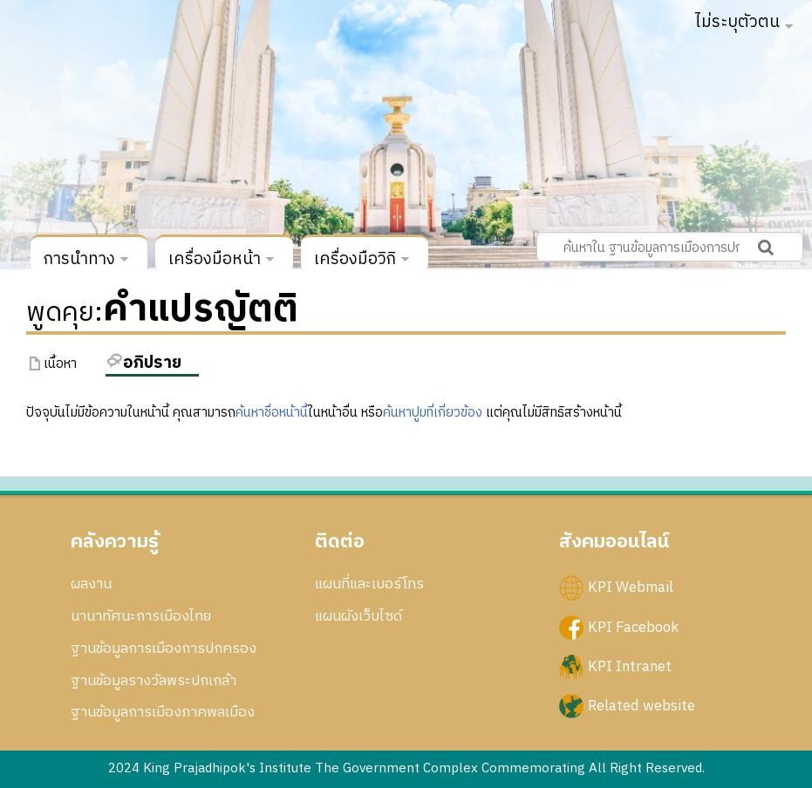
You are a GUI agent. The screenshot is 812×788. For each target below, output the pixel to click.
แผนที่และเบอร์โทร (369, 584)
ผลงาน (91, 584)
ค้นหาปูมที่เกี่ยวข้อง (432, 413)
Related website (641, 705)
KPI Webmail (630, 587)
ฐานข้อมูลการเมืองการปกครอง (163, 648)
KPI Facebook (633, 627)
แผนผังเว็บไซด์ (358, 616)
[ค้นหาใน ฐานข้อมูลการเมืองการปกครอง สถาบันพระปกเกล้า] (669, 247)
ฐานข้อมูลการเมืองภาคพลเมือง (163, 712)
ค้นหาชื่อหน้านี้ (271, 413)
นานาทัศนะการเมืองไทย (141, 616)
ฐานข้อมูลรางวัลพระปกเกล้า (153, 681)
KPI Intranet (630, 666)
